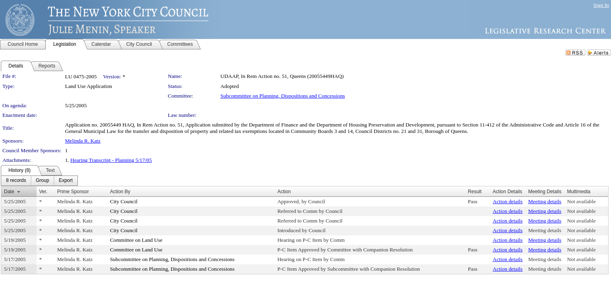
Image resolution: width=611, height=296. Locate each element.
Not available (581, 201)
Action (284, 191)
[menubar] (39, 181)
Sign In (601, 5)
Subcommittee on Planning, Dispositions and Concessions (282, 96)
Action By (120, 191)
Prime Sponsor (73, 191)
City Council (124, 201)
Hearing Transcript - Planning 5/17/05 (111, 160)
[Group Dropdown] (42, 181)
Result (475, 191)
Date (9, 191)
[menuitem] (16, 181)
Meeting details (545, 201)
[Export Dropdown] (65, 181)
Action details (507, 201)
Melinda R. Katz (82, 141)
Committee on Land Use (136, 240)
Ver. (43, 191)
